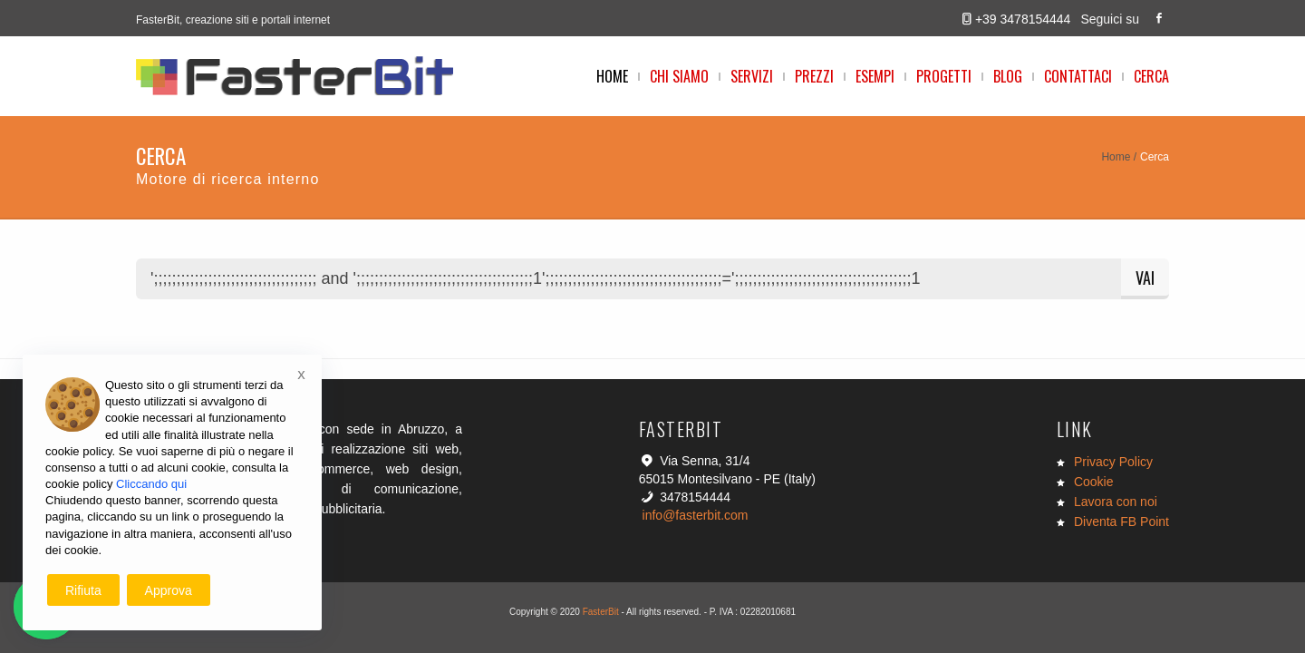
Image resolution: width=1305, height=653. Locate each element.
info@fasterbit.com (696, 515)
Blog (1007, 76)
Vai (1145, 277)
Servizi (751, 76)
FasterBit (601, 612)
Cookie (1094, 481)
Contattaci (1078, 76)
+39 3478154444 (1023, 19)
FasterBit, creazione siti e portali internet (233, 20)
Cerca (1151, 76)
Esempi (875, 76)
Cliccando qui (151, 484)
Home (612, 76)
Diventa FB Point (1121, 521)
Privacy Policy (1113, 461)
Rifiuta (83, 590)
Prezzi (814, 76)
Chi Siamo (679, 76)
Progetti (944, 76)
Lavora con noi (1115, 501)
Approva (168, 590)
